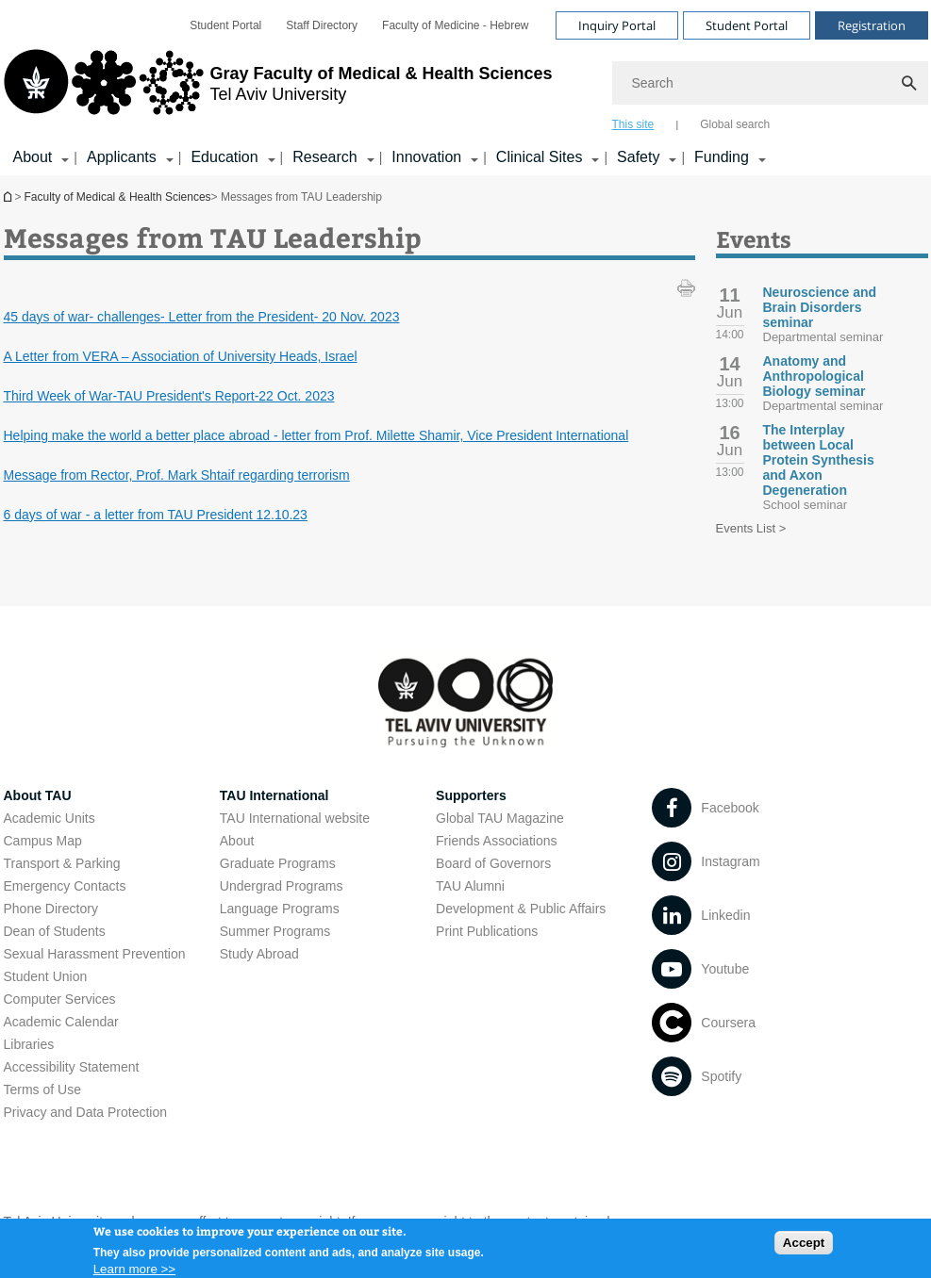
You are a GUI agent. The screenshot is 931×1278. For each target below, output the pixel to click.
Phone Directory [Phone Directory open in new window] (51, 908)
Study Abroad (259, 953)
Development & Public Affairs (521, 908)
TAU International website (295, 818)
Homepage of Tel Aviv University (9, 196)
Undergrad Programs (281, 885)
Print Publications (487, 931)
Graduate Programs (278, 863)
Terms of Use (42, 1089)
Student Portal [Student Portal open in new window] (225, 25)
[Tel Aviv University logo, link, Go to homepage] (278, 89)
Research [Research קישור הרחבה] (324, 157)
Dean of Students (55, 931)
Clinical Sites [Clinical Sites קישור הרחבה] (539, 157)
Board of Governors (493, 863)
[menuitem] (225, 25)
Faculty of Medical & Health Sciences (118, 197)
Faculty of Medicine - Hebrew (455, 25)
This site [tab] (633, 124)
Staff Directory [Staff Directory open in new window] (321, 25)
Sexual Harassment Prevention (95, 953)
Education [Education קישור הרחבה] (224, 157)
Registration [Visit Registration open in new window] (872, 25)
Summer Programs (275, 931)
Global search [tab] (735, 124)
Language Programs (280, 908)
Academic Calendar (61, 1021)
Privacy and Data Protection (86, 1112)
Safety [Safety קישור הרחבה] (638, 157)
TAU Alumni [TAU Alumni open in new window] (470, 885)
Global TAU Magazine (500, 818)
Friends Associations (496, 840)
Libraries (29, 1044)
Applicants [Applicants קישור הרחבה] (122, 157)
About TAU (38, 795)
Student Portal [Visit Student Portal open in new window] (747, 25)
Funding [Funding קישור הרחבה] (721, 157)
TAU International (274, 795)
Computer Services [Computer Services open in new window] (60, 999)
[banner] (466, 87)
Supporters (471, 795)
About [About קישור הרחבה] (33, 157)
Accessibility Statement (72, 1066)
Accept (803, 1249)
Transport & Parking (62, 863)
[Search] (770, 83)
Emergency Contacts (65, 885)
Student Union (46, 976)
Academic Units (49, 818)
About (237, 840)
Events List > (751, 528)
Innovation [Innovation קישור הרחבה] (426, 157)
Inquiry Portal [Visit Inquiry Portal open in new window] (617, 25)
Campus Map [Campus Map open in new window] (43, 840)
